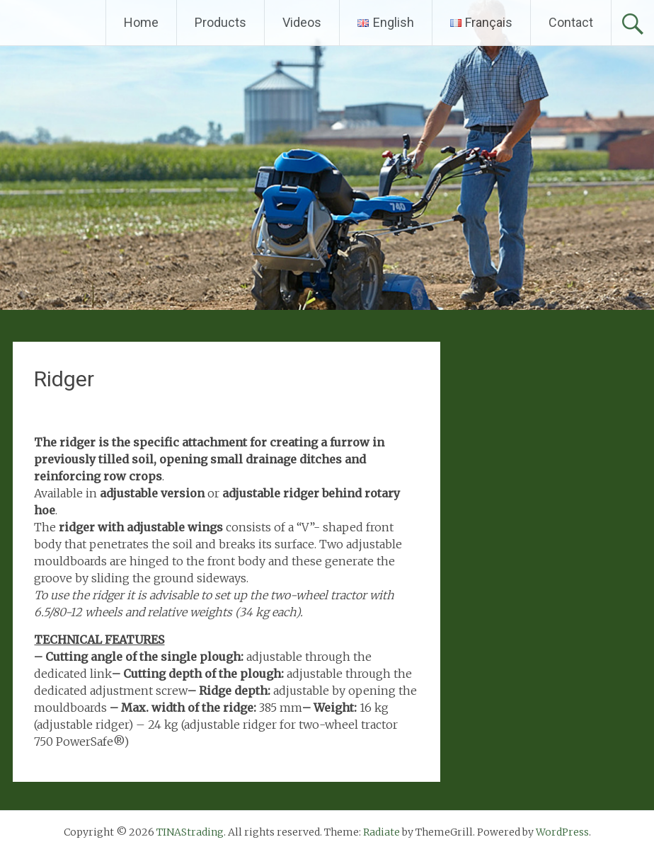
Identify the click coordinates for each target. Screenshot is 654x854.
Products (220, 22)
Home (141, 22)
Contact (571, 22)
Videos (301, 22)
